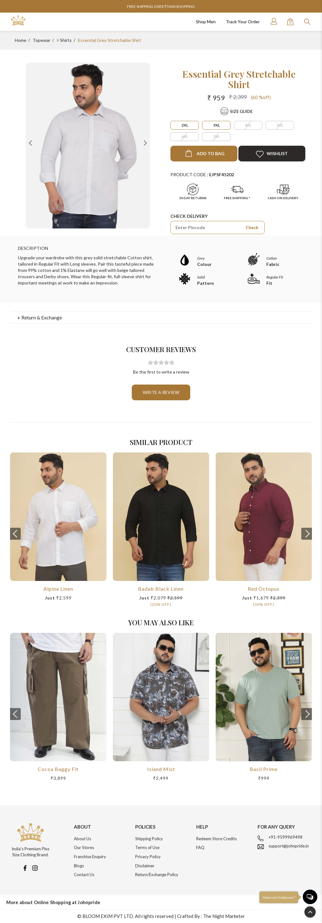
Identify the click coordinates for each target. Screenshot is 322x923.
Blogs (79, 865)
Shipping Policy (149, 838)
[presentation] (15, 534)
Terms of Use (147, 847)
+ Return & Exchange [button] (39, 317)
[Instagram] (35, 867)
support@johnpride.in (289, 845)
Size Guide (241, 111)
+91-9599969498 (286, 837)
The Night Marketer (224, 916)
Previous (30, 142)
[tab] (161, 318)
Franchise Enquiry (90, 856)
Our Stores (84, 847)
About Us (82, 838)
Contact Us (84, 874)
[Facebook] (25, 867)
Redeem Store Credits (216, 838)
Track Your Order (243, 21)
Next (145, 142)
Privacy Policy (148, 856)
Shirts (66, 40)
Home (20, 40)
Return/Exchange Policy (156, 874)
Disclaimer (144, 865)
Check (252, 227)
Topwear (41, 40)
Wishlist (272, 154)
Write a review (161, 392)
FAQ (200, 847)
